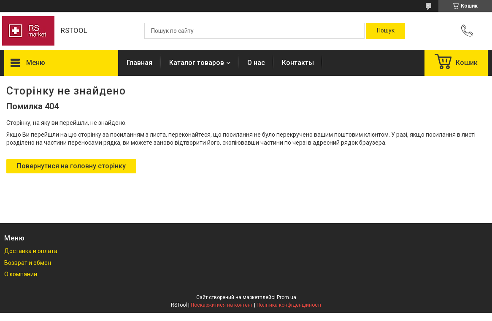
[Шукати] (385, 31)
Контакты (298, 63)
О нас (256, 63)
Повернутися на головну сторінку (71, 166)
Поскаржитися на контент (222, 305)
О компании (20, 274)
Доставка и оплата (30, 251)
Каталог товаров (196, 63)
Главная (139, 63)
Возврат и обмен (27, 262)
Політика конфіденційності (289, 305)
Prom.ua (286, 297)
